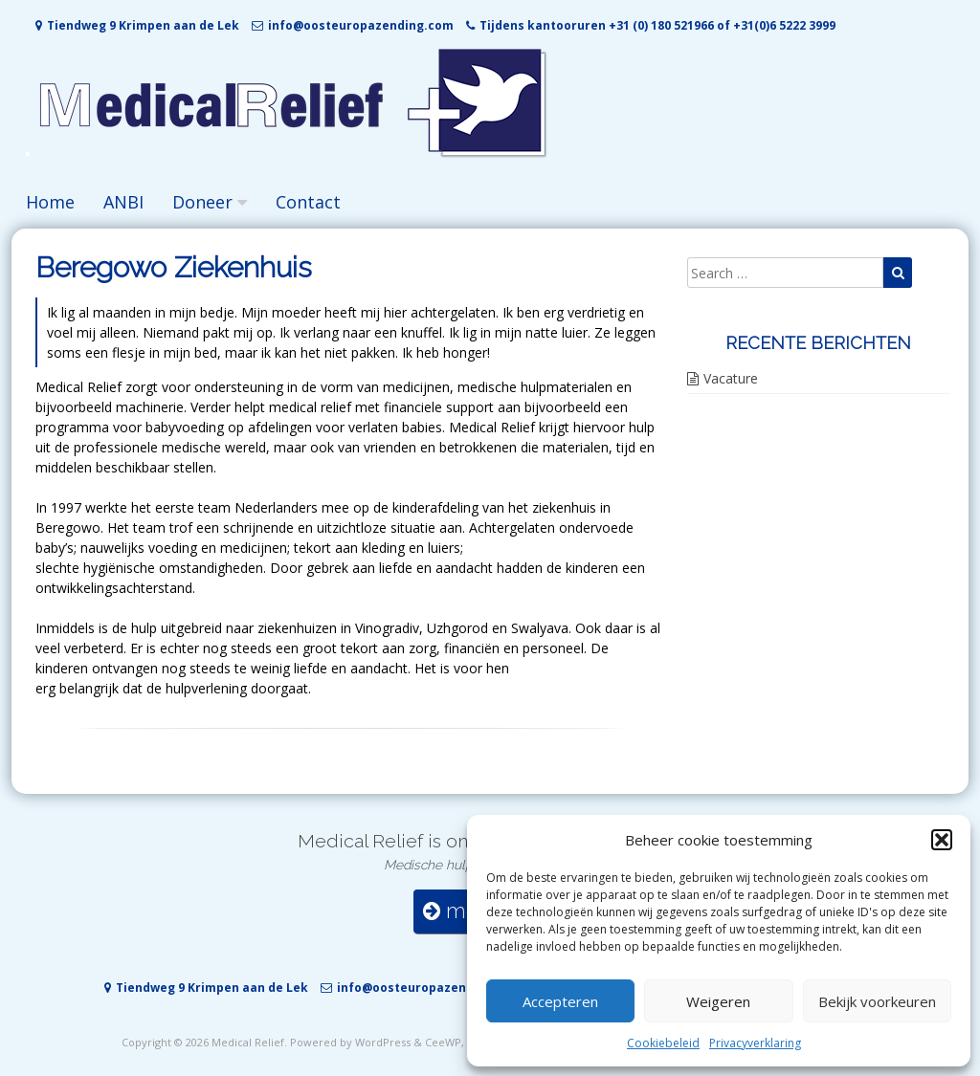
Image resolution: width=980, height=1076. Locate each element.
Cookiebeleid (663, 1043)
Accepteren (560, 1001)
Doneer (202, 201)
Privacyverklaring (755, 1043)
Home (50, 201)
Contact (308, 201)
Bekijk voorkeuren (877, 1001)
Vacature (730, 378)
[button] (941, 839)
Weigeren (718, 1001)
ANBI (123, 201)
